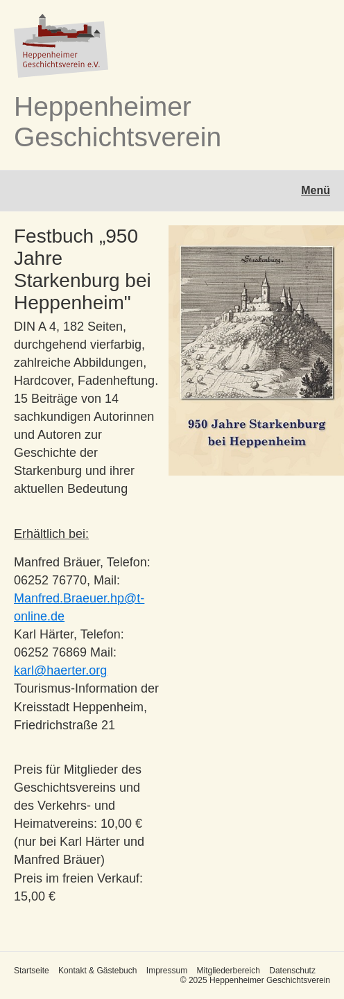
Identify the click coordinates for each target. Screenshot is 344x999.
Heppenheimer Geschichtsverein (117, 122)
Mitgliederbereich (227, 970)
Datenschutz (292, 970)
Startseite (31, 970)
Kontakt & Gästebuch (97, 970)
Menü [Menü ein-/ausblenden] (315, 190)
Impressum (166, 970)
